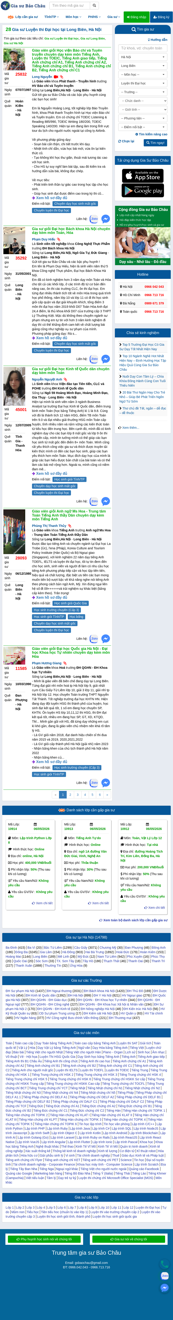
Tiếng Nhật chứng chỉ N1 (105, 1088)
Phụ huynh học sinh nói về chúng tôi (44, 1239)
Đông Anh (159, 947)
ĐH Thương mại (120, 1018)
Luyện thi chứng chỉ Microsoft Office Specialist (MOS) (115, 1178)
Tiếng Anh (128, 1056)
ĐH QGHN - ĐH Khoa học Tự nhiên (102, 1000)
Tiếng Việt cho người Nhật (44, 1052)
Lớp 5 (51, 1207)
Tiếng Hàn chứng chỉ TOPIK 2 (27, 1115)
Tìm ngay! (155, 143)
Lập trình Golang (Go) (33, 1137)
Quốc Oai (20, 961)
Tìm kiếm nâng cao (151, 134)
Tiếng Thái (122, 1173)
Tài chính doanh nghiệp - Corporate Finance (44, 1164)
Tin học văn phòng (117, 1124)
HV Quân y (128, 1013)
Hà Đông (68, 952)
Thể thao (67, 1146)
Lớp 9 (93, 1207)
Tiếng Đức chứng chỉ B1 (135, 1106)
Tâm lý (51, 1178)
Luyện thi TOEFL (92, 1070)
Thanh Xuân (23, 965)
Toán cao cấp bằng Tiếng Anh (95, 1043)
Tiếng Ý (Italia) (103, 1173)
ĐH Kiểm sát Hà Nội (98, 1013)
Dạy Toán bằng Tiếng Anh (54, 1043)
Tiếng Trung (139, 1070)
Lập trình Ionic (102, 1142)
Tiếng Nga (46, 1169)
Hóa (32, 1047)
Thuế (115, 1155)
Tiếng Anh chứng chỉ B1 (43, 1065)
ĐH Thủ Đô (135, 991)
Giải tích (146, 1043)
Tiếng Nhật (77, 1088)
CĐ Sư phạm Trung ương (57, 1013)
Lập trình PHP (35, 1128)
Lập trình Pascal (126, 1142)
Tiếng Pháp (126, 1092)
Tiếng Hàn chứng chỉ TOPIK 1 (144, 1110)
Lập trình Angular (54, 1142)
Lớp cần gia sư (22, 17)
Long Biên (40, 956)
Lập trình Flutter (79, 1142)
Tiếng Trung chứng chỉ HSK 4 (140, 1074)
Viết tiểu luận (35, 1178)
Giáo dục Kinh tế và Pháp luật (143, 1155)
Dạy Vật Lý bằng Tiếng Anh (57, 1047)
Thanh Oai (135, 961)
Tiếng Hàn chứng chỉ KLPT (38, 1119)
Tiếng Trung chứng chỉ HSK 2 (52, 1074)
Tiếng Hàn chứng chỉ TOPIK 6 (56, 1124)
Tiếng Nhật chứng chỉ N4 (60, 1092)
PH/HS (94, 17)
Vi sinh (70, 1155)
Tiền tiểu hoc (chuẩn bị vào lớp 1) (64, 1212)
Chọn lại (126, 141)
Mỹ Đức (83, 956)
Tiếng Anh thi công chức (61, 1061)
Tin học (139, 1160)
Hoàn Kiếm (147, 952)
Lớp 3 (30, 1207)
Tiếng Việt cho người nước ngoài (103, 1169)
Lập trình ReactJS (124, 1137)
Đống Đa (21, 952)
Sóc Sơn (42, 961)
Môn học (73, 17)
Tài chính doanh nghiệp (93, 1155)
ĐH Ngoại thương (59, 991)
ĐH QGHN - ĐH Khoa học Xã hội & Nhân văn (112, 1004)
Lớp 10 (104, 1207)
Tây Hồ (88, 961)
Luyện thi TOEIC (117, 1070)
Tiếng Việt (137, 1047)
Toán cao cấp (24, 1043)
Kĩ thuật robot (146, 1151)
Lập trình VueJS (28, 1142)
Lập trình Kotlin (90, 1133)
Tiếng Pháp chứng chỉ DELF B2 (28, 1101)
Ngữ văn (84, 1047)
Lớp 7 (72, 1207)
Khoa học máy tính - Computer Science (104, 1164)
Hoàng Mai (13, 956)
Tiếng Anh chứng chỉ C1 (115, 1065)
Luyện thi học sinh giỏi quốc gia (115, 1216)
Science (126, 1160)
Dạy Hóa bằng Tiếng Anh (109, 1047)
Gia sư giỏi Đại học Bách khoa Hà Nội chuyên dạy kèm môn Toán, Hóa (71, 231)
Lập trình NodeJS (146, 1128)
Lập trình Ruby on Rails (93, 1137)
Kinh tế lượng (107, 1151)
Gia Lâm (46, 952)
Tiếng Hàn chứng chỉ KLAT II (112, 1115)
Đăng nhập (136, 17)
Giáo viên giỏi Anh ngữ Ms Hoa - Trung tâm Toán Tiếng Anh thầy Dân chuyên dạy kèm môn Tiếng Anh (69, 515)
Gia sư (113, 17)
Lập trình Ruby (57, 1128)
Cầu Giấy (80, 947)
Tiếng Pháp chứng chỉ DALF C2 (121, 1101)
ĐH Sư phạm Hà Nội (20, 991)
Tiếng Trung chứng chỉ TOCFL (123, 1083)
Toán (9, 1043)
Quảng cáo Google (19, 1173)
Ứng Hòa (76, 965)
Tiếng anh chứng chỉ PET (100, 1160)
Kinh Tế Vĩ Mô (86, 1146)
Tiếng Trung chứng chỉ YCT (48, 1088)
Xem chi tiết (42, 903)
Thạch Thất (111, 961)
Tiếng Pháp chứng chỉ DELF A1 (45, 1097)
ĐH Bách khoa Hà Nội (99, 991)
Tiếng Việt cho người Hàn (83, 1052)
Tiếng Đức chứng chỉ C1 (50, 1110)
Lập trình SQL (121, 1128)
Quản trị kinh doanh (134, 1146)
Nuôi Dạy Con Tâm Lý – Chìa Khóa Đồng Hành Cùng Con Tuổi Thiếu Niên (142, 381)
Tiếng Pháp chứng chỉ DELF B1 (138, 1097)
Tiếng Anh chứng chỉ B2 (79, 1065)
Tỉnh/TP (51, 17)
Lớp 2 (20, 1207)
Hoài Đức (123, 952)
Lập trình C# (100, 1128)
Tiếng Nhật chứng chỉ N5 (98, 1092)
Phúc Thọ (158, 956)
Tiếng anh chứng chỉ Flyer (24, 1160)
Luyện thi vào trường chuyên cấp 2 (114, 1212)
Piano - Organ (113, 1052)
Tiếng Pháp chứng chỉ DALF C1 (74, 1101)
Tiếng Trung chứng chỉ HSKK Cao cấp (73, 1083)
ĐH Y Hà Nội (102, 995)
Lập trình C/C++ (143, 1124)
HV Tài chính (154, 1013)
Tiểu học (33, 1212)
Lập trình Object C (64, 1133)
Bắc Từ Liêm (53, 947)
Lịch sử (130, 1052)
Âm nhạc (158, 1052)
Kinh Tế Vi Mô (108, 1146)
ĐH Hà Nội (75, 995)
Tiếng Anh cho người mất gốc (32, 1070)
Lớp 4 (41, 1207)
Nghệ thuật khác (47, 1146)
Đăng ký (161, 17)
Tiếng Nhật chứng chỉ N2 (142, 1088)
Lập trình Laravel (63, 1137)
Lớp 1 (10, 1207)
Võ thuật (11, 1056)
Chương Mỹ (108, 947)
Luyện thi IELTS (66, 1070)
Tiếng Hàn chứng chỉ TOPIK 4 (125, 1119)
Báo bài (18, 1052)
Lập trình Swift (39, 1133)
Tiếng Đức (36, 1106)
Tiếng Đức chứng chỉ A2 (99, 1106)
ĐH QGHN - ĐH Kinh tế (53, 1009)
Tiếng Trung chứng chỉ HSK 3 (96, 1074)
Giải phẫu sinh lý (51, 1155)
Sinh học (144, 1052)
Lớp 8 (82, 1207)
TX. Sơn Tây (65, 961)
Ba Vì (31, 947)
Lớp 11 (116, 1207)
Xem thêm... (130, 427)
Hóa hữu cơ (29, 1155)
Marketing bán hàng (48, 1173)
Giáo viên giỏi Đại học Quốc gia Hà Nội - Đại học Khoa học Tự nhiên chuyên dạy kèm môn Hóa (71, 652)
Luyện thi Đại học (148, 1207)
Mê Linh (63, 956)
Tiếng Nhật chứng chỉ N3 (23, 1092)
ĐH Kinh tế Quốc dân (41, 995)
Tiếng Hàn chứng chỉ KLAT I (70, 1115)
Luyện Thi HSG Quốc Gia (57, 1056)
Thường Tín (53, 965)
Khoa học (146, 1142)
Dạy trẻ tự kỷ (67, 1178)
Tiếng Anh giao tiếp (151, 1056)
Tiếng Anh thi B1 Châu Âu (24, 1061)
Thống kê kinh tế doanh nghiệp (74, 1151)
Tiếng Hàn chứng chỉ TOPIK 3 (80, 1119)
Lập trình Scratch (146, 1164)
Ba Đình (11, 947)
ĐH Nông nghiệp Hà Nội (98, 1009)
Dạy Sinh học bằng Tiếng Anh (98, 1056)
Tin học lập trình (90, 1124)
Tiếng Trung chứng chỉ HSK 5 (26, 1079)
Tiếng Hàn (113, 1110)
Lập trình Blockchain (143, 1133)
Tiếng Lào (139, 1173)
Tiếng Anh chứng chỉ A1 (129, 1061)
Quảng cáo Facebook (144, 1169)
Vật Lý (22, 1047)
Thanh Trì (158, 961)
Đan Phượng (134, 947)
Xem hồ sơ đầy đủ (51, 198)
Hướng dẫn (157, 40)
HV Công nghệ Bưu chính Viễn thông (72, 1018)
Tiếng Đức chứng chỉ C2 (87, 1110)
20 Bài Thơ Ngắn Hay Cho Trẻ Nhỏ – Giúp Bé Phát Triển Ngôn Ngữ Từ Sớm (142, 397)
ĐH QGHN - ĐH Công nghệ (50, 1004)
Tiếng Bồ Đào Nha (77, 1173)
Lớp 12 (128, 1207)
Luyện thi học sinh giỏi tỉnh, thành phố (63, 1216)
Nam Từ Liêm (106, 956)
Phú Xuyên (135, 956)
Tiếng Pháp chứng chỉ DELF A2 (92, 1097)
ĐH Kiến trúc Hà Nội (137, 1009)
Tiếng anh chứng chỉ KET (62, 1160)
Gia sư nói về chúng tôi (129, 1239)
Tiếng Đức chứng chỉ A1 (63, 1106)
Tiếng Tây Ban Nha (23, 1169)
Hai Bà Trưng (94, 952)
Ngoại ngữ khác (67, 1169)
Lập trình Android (115, 1133)
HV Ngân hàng (25, 1018)
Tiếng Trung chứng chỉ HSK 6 (70, 1079)
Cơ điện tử (127, 1151)
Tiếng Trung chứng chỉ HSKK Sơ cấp (119, 1079)
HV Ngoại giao (132, 995)
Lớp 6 (62, 1207)
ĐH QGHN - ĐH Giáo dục (49, 1000)
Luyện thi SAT (128, 1043)
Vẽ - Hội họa (28, 1056)
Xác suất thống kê (37, 1151)
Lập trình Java (80, 1128)
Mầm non (18, 1212)
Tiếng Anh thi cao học (95, 1061)
